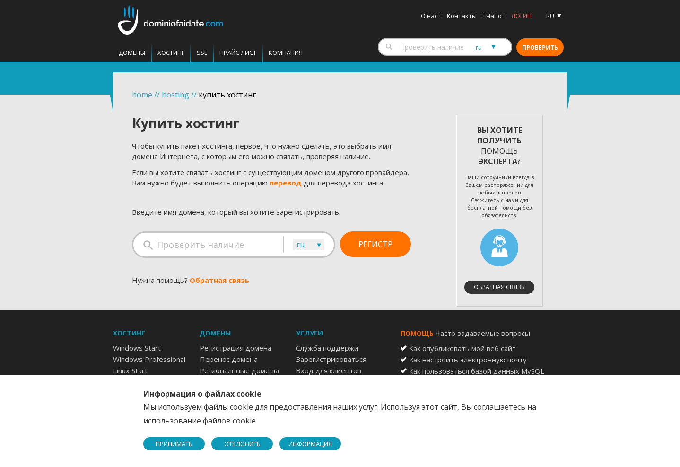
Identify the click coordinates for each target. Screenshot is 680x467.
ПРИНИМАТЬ (174, 444)
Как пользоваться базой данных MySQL (476, 371)
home (142, 94)
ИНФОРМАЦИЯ (310, 444)
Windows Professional (149, 359)
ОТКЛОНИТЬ (242, 444)
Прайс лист (237, 52)
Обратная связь (219, 280)
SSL (202, 52)
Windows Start (137, 347)
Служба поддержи (327, 347)
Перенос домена (229, 359)
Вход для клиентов (328, 370)
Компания (286, 52)
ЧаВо (494, 15)
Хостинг (170, 52)
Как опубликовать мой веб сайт (462, 348)
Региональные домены (239, 370)
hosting (175, 94)
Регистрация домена (235, 347)
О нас (429, 15)
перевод (286, 182)
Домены (132, 52)
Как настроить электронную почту (468, 359)
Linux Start (130, 370)
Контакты (462, 15)
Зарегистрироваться (331, 359)
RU (550, 15)
